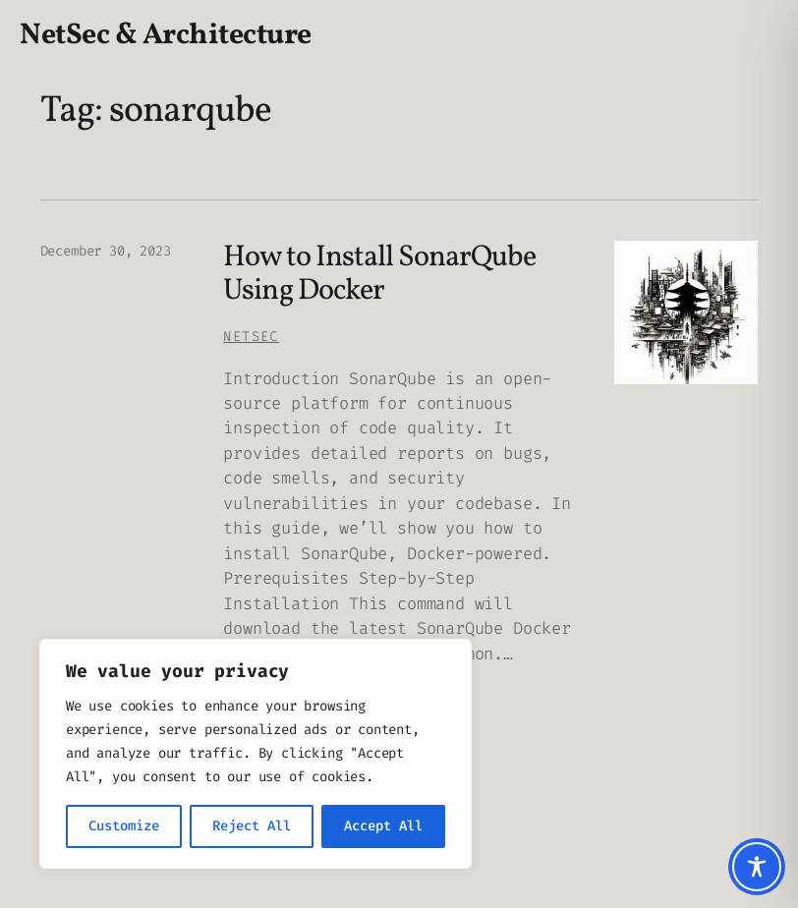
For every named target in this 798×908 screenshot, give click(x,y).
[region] (255, 754)
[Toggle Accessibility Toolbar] (756, 866)
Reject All (251, 826)
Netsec (250, 336)
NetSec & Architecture (166, 36)
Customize (123, 826)
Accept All (383, 826)
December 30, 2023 (105, 251)
